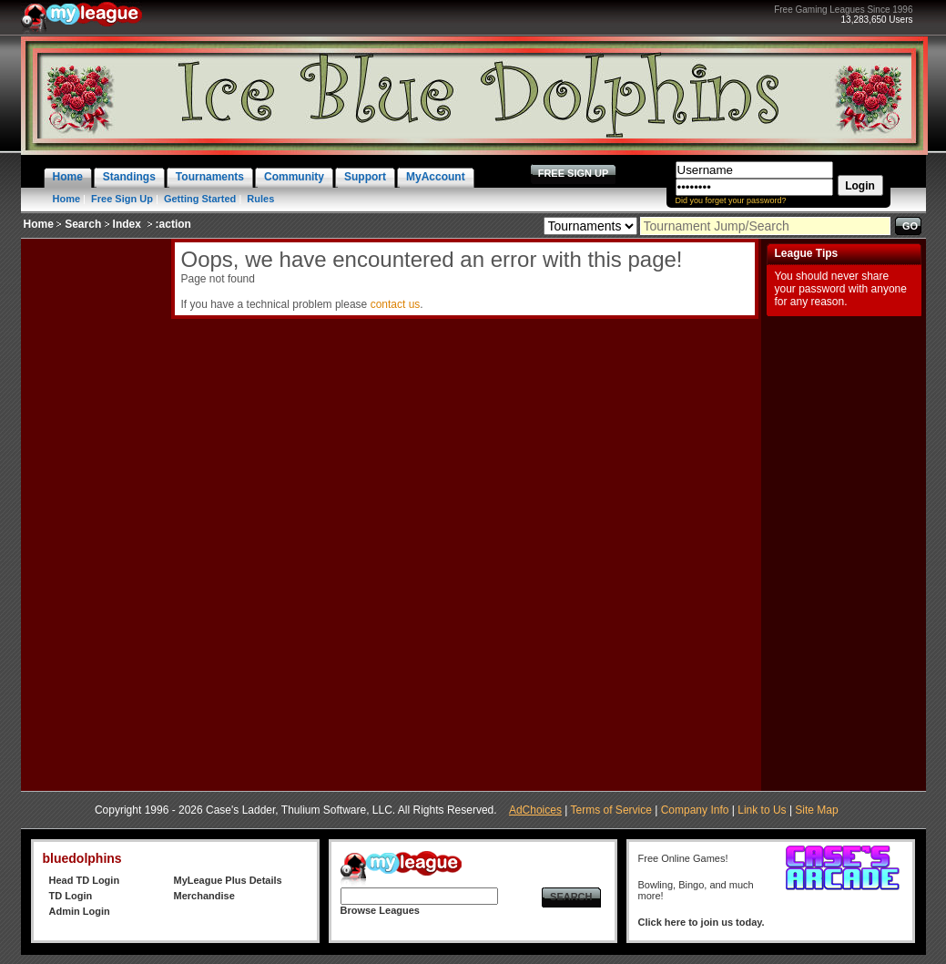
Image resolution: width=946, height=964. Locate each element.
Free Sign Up (122, 198)
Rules (260, 198)
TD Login (71, 895)
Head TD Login (84, 880)
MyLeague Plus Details (228, 880)
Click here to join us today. (701, 922)
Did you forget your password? (731, 200)
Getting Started (200, 198)
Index (127, 224)
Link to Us (761, 810)
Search (83, 224)
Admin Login (79, 911)
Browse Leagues (380, 910)
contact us (396, 304)
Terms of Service (611, 810)
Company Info (695, 810)
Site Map (816, 810)
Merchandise (204, 895)
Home (67, 198)
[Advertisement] (94, 512)
